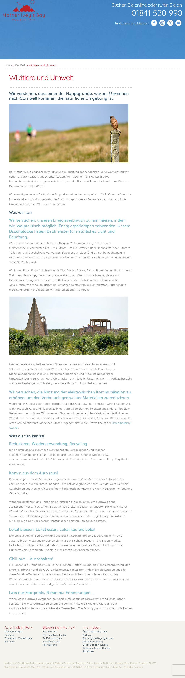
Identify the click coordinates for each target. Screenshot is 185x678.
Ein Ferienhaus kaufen (55, 635)
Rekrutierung (50, 645)
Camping (9, 635)
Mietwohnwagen (13, 631)
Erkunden (10, 641)
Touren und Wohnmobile (18, 638)
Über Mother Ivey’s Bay (95, 631)
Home (8, 65)
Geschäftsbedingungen (95, 645)
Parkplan (87, 635)
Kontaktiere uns (51, 641)
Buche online (50, 631)
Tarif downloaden (52, 638)
